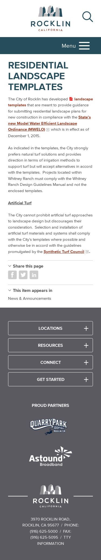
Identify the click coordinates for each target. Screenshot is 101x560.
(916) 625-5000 (44, 531)
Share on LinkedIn (34, 275)
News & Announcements (29, 298)
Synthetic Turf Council (64, 251)
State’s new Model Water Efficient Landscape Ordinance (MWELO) (49, 123)
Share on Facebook (12, 275)
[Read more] (50, 426)
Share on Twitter (23, 275)
